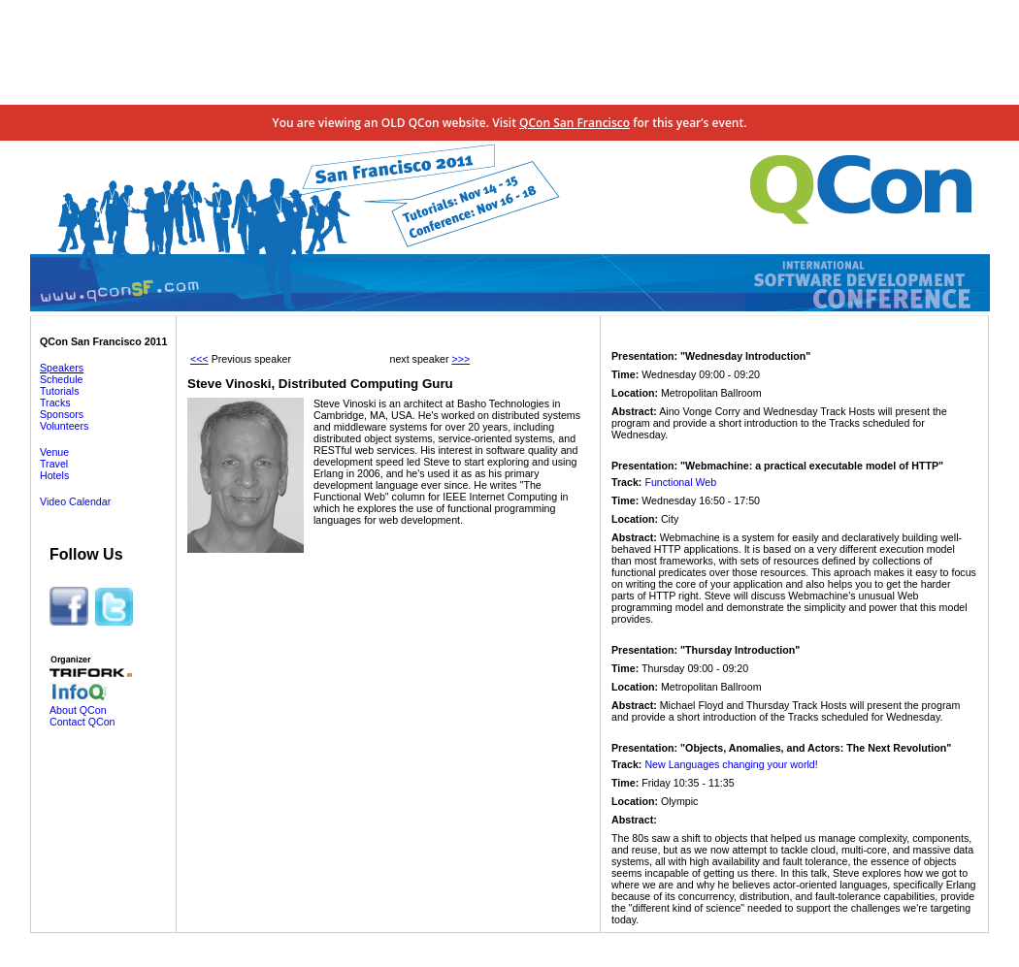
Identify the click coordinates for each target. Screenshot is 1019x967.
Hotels (54, 475)
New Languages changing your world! (730, 764)
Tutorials (59, 391)
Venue (54, 452)
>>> (460, 359)
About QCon (78, 710)
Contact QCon (82, 721)
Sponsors (61, 414)
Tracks (55, 402)
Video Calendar (75, 501)
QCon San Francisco (574, 122)
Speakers (61, 367)
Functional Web (680, 482)
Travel (54, 463)
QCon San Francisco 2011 (103, 341)
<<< (199, 359)
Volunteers (64, 426)
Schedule (61, 379)
